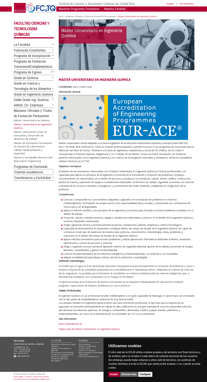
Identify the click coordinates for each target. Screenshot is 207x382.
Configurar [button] (145, 374)
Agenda (54, 350)
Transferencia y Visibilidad (32, 177)
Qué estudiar (85, 344)
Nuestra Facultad (114, 9)
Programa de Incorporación (32, 55)
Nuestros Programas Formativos (79, 9)
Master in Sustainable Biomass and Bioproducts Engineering (33, 159)
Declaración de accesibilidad (26, 379)
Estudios (83, 340)
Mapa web (44, 379)
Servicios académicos (88, 356)
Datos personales (41, 376)
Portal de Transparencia (62, 354)
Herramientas (186, 3)
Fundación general (59, 358)
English (170, 3)
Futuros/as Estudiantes (30, 50)
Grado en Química (26, 77)
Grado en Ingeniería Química (33, 94)
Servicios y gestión (59, 356)
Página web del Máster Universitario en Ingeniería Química (89, 329)
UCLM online (84, 348)
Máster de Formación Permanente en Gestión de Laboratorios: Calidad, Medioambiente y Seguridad (33, 148)
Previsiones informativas (62, 352)
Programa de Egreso (28, 72)
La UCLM (56, 340)
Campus (54, 346)
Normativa (56, 360)
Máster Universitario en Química (31, 120)
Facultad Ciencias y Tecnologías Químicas (31, 29)
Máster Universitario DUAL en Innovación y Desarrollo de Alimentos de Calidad (30, 135)
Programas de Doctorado (31, 166)
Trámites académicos (28, 172)
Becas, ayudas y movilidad (90, 352)
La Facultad (22, 44)
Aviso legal (18, 376)
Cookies (28, 376)
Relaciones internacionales (63, 344)
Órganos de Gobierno (61, 348)
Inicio (61, 16)
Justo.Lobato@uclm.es (70, 323)
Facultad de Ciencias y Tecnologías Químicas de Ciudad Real (97, 3)
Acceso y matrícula (87, 346)
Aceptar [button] (114, 374)
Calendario (83, 354)
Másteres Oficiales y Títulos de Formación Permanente (91, 16)
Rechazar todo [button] (129, 374)
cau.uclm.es (22, 355)
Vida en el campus (87, 350)
